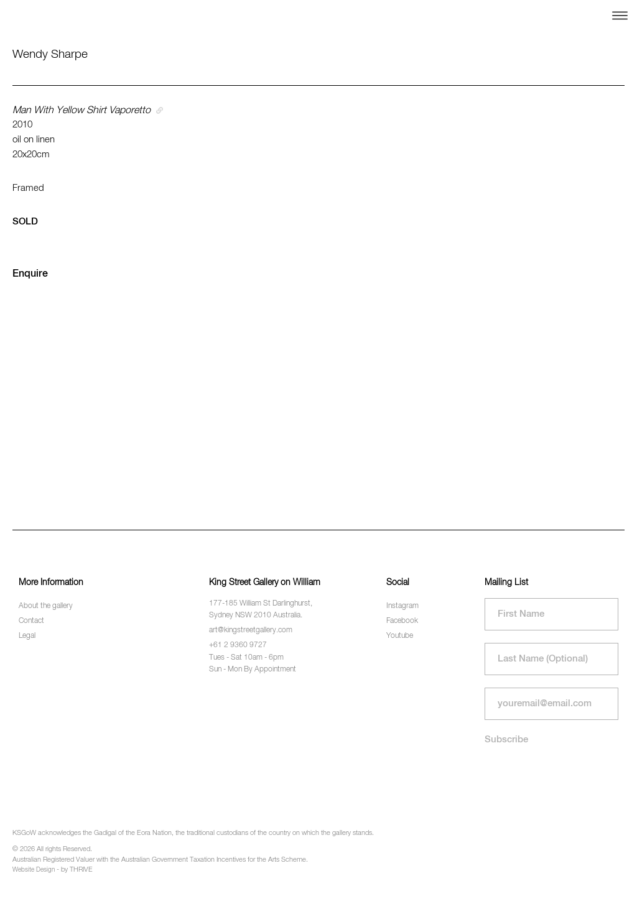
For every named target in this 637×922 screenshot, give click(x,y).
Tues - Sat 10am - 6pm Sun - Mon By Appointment (252, 663)
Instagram (402, 606)
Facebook (402, 621)
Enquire (30, 274)
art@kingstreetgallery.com (250, 630)
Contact (31, 621)
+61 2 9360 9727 (238, 645)
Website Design (33, 870)
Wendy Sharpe (50, 54)
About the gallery (46, 606)
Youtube (399, 636)
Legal (27, 636)
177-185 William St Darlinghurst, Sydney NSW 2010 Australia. (260, 609)
